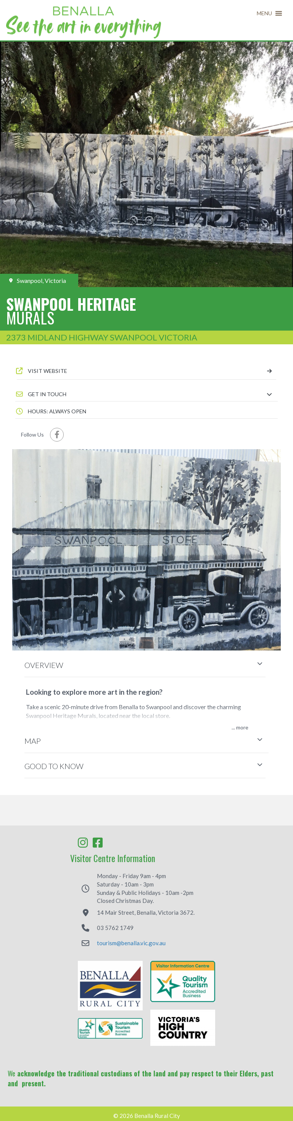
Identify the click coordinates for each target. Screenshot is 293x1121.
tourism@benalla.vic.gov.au (131, 943)
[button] (264, 13)
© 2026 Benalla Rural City (146, 1116)
